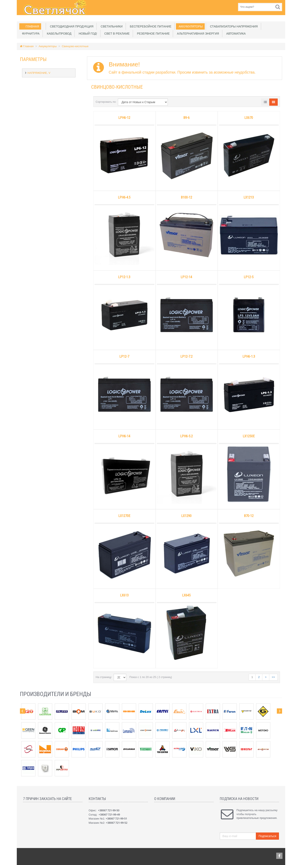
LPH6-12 (124, 118)
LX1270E (124, 516)
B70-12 (249, 516)
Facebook (279, 856)
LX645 (186, 595)
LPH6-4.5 (124, 197)
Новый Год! (87, 33)
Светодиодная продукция (70, 26)
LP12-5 (249, 277)
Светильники (110, 26)
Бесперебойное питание (149, 26)
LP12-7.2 (186, 356)
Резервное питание (152, 33)
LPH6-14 (124, 436)
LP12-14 (186, 277)
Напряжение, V (38, 72)
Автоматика (235, 33)
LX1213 (248, 197)
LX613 (124, 595)
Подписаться (267, 836)
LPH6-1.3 (248, 356)
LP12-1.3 (124, 277)
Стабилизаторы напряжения (233, 26)
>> (273, 677)
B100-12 (186, 197)
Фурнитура (29, 33)
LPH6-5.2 (186, 436)
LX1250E (249, 436)
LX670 (248, 118)
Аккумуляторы (190, 26)
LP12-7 (124, 356)
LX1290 (186, 516)
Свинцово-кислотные (75, 46)
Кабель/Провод (58, 33)
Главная (32, 26)
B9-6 (186, 118)
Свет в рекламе (116, 33)
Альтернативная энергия (197, 33)
